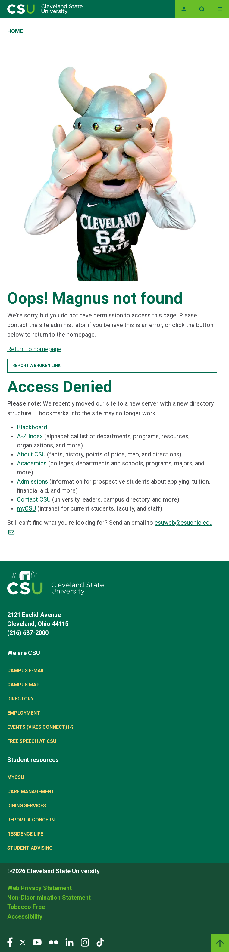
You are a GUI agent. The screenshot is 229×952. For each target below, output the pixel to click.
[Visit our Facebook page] (10, 942)
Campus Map (23, 685)
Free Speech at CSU (31, 741)
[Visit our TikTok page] (100, 942)
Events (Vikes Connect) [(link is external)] (40, 727)
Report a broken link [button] (36, 365)
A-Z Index (30, 436)
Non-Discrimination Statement (49, 897)
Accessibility (24, 916)
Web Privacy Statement (39, 888)
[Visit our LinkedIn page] (69, 942)
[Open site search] (202, 9)
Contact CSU (34, 499)
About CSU (31, 454)
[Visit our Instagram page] (85, 942)
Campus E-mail (26, 670)
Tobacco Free (26, 906)
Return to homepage (34, 349)
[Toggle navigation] (220, 9)
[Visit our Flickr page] (53, 942)
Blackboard (32, 427)
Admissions (32, 481)
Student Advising (29, 848)
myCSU (26, 508)
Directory (20, 699)
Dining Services (26, 805)
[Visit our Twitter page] (22, 942)
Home (15, 31)
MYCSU (15, 777)
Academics (32, 463)
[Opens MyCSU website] (184, 9)
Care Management (31, 791)
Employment (23, 713)
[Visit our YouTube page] (37, 942)
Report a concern (31, 820)
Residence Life (25, 834)
